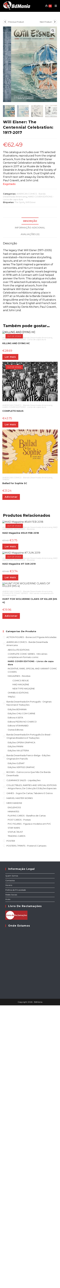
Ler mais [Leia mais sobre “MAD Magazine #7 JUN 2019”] (10, 773)
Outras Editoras (15, 1005)
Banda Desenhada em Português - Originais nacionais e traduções (28, 979)
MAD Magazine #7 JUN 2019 (19, 759)
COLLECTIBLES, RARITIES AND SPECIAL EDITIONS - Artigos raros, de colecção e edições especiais (31, 1062)
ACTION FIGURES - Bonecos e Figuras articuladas (31, 912)
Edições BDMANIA (17, 985)
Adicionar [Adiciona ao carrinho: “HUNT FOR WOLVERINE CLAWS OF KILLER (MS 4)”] (11, 891)
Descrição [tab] (30, 221)
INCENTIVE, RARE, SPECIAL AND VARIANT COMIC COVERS (32, 946)
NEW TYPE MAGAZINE (23, 964)
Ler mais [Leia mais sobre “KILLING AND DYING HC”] (10, 431)
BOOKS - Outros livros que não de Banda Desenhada (28, 1049)
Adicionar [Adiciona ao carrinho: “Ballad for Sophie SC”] (11, 571)
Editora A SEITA (15, 993)
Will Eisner (30, 202)
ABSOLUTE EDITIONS (19, 925)
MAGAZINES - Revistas (24, 672)
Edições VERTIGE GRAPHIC (21, 1043)
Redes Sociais (11, 1170)
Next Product (46, 22)
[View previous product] (5, 22)
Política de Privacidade (15, 1165)
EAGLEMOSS (14, 1083)
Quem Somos (11, 1151)
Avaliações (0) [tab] (30, 234)
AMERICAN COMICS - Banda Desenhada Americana (27, 412)
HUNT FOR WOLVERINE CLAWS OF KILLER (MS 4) (29, 876)
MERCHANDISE (14, 1078)
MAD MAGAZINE (20, 960)
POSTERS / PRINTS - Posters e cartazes (26, 1121)
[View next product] (55, 22)
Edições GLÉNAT (16, 1039)
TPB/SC (5, 554)
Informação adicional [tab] (30, 227)
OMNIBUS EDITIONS (18, 968)
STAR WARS (14, 1103)
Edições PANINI (15, 1022)
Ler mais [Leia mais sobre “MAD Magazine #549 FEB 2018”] (10, 690)
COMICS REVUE (20, 956)
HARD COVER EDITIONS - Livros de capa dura (24, 414)
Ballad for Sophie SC (14, 558)
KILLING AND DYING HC (16, 418)
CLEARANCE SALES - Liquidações (23, 1056)
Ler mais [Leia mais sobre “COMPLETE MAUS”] (10, 499)
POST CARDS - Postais (19, 1095)
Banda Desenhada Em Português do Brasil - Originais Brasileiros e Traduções (28, 1012)
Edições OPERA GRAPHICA (21, 1018)
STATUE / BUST (15, 1107)
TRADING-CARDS (16, 1111)
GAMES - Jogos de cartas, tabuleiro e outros (29, 1069)
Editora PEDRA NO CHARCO (22, 997)
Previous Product (16, 22)
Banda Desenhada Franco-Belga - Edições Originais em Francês (28, 1032)
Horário (8, 1161)
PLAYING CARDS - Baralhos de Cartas (27, 1091)
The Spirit (19, 202)
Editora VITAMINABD (18, 1001)
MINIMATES (13, 1087)
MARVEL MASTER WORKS (19, 1073)
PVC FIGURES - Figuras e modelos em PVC (29, 1099)
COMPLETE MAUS (13, 485)
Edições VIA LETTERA (18, 1026)
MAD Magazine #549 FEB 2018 (20, 676)
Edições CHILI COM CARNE (21, 989)
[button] (52, 30)
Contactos (10, 1156)
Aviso (7, 1175)
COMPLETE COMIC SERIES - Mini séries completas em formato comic (28, 870)
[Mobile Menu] (54, 6)
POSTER (10, 1116)
